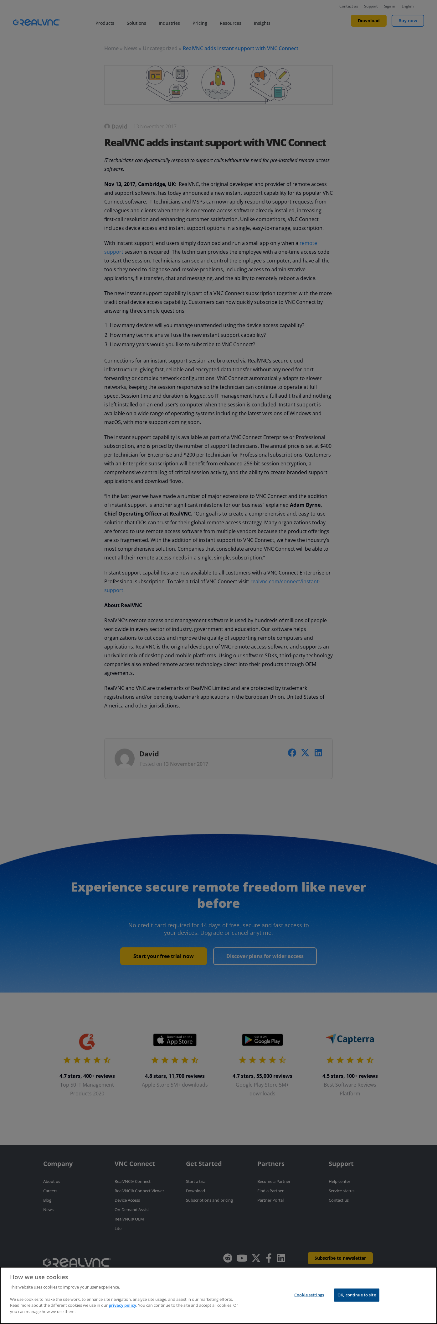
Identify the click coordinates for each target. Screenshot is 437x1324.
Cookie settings (309, 1297)
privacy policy (122, 1307)
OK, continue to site (356, 1297)
